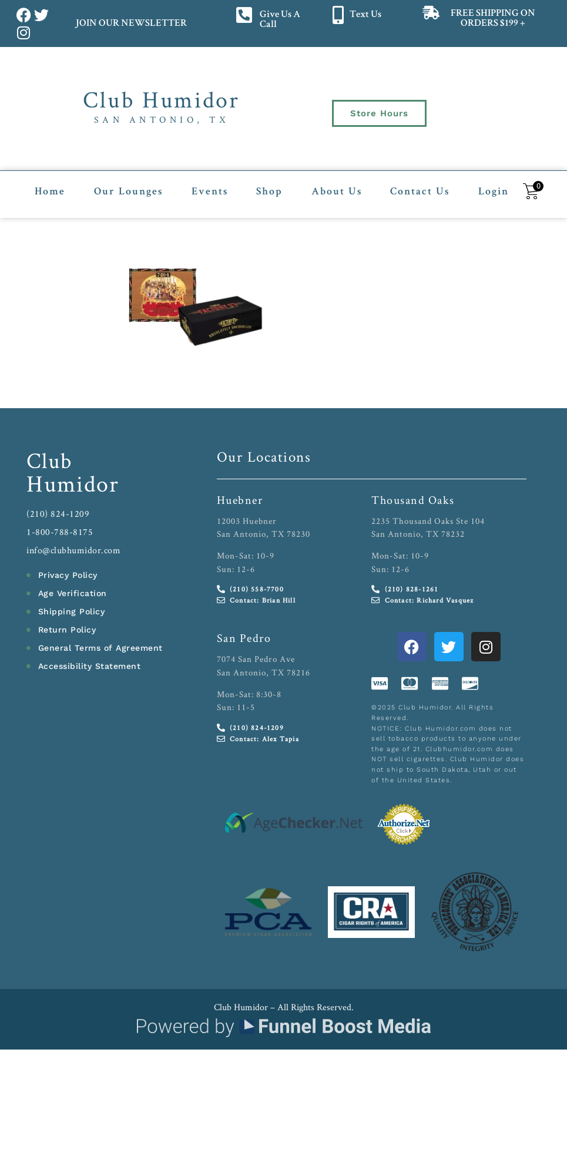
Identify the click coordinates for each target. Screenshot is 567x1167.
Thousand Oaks (413, 498)
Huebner (240, 498)
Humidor (72, 482)
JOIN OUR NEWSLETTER (131, 24)
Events (210, 191)
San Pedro (244, 637)
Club (49, 459)
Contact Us (419, 191)
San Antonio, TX (162, 119)
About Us (336, 191)
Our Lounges (128, 191)
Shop (269, 191)
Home (50, 191)
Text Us (365, 15)
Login (493, 191)
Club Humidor (161, 99)
